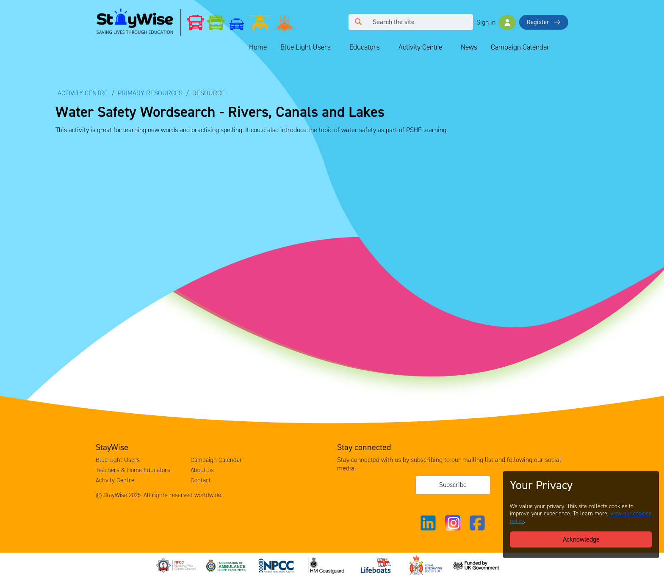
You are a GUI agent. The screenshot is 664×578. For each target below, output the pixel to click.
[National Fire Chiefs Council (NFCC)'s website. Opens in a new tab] (177, 564)
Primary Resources (150, 92)
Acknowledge (581, 539)
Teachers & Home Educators (133, 470)
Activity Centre (420, 47)
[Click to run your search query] (358, 22)
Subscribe (453, 484)
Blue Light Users (305, 47)
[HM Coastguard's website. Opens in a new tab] (327, 564)
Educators (364, 47)
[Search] (420, 22)
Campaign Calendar (520, 47)
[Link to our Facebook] (477, 522)
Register (544, 22)
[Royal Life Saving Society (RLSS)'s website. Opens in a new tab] (427, 564)
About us (202, 470)
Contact (201, 480)
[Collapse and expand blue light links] (336, 47)
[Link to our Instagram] (452, 523)
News (469, 47)
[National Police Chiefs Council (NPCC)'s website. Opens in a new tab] (277, 564)
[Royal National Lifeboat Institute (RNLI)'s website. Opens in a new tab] (377, 564)
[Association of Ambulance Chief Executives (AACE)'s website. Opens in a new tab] (227, 564)
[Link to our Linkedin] (428, 522)
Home (258, 47)
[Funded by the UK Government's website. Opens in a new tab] (477, 564)
